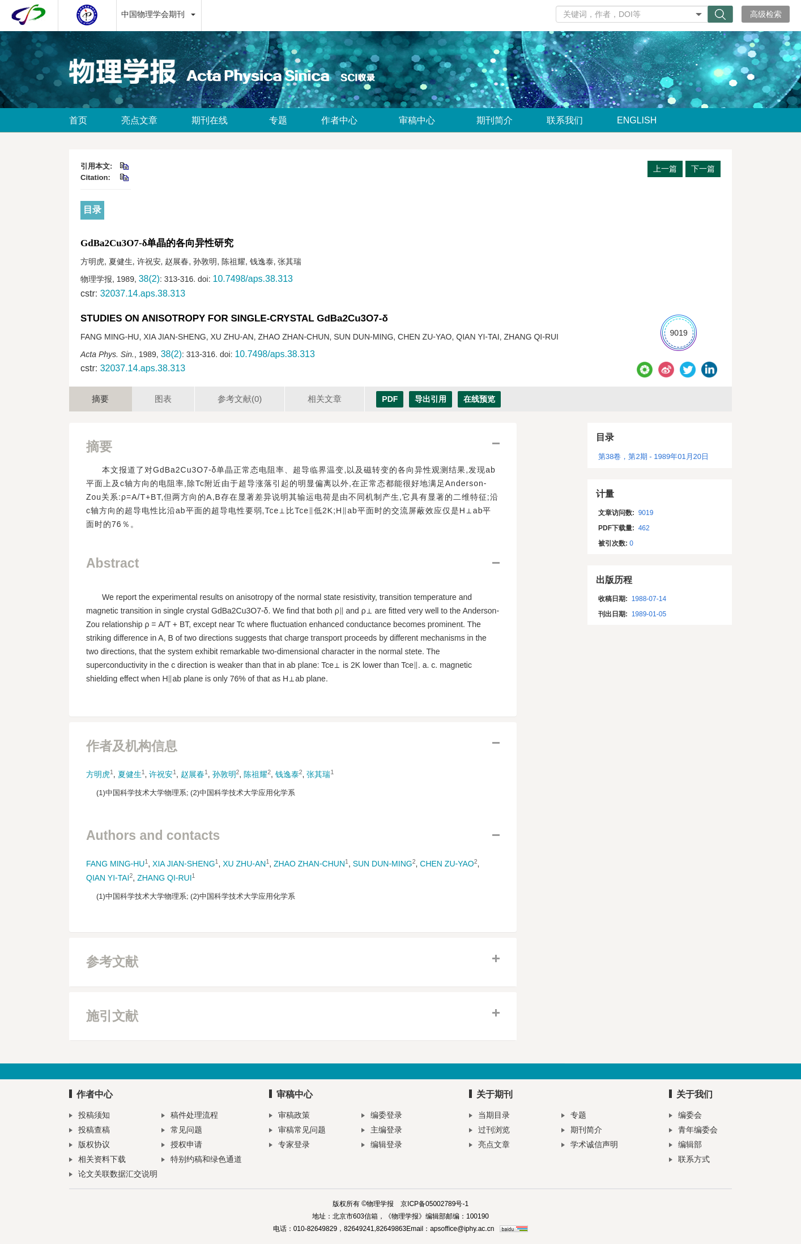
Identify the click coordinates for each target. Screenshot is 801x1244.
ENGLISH (637, 120)
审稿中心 (420, 120)
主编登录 (381, 1131)
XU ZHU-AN (244, 863)
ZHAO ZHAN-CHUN (309, 863)
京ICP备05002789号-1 (434, 1204)
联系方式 (689, 1160)
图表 (163, 399)
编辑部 (685, 1146)
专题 (278, 120)
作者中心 (343, 120)
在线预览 (479, 399)
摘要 (100, 399)
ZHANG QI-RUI (164, 877)
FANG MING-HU (115, 863)
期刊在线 (213, 120)
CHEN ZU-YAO (447, 863)
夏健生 (130, 774)
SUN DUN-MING (382, 863)
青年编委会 (693, 1131)
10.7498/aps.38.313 (252, 279)
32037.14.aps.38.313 (142, 293)
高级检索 (766, 14)
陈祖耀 (255, 774)
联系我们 (565, 120)
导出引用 (430, 399)
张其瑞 (318, 774)
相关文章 (325, 399)
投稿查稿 (89, 1131)
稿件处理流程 (189, 1116)
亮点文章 (139, 120)
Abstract (112, 563)
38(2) (149, 279)
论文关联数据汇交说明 (113, 1175)
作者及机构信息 (131, 746)
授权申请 (181, 1146)
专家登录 (289, 1146)
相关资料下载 (97, 1160)
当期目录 (489, 1116)
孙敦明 (224, 774)
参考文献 (240, 399)
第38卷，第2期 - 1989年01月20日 (653, 456)
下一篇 (703, 168)
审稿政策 (289, 1116)
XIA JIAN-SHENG (183, 863)
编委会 (685, 1116)
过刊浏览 (489, 1131)
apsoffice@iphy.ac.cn (462, 1229)
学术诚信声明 (589, 1146)
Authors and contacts (153, 836)
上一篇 (665, 168)
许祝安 (161, 774)
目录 (92, 210)
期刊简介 (494, 120)
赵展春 (192, 774)
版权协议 (89, 1146)
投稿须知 (89, 1116)
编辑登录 (381, 1146)
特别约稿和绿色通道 (201, 1160)
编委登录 (381, 1116)
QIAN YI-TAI (108, 877)
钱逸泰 (287, 774)
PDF (390, 399)
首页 (78, 120)
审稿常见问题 (297, 1131)
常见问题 (181, 1131)
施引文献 (112, 1016)
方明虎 (98, 774)
